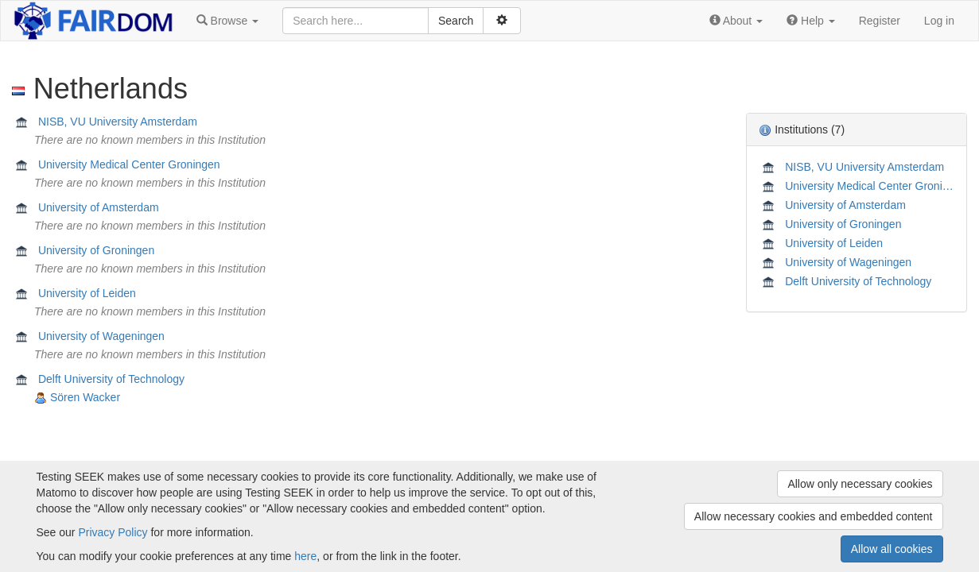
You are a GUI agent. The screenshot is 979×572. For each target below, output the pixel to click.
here (305, 556)
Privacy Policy (112, 532)
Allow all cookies (892, 549)
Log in (939, 20)
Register (879, 20)
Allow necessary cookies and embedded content (813, 516)
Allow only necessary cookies (859, 483)
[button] (227, 21)
